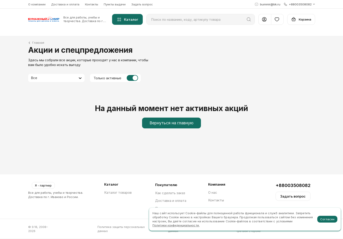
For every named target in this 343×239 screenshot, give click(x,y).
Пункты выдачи (115, 4)
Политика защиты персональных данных (121, 229)
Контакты (91, 4)
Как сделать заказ (170, 193)
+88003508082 (293, 185)
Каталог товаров (118, 192)
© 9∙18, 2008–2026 (38, 229)
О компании (37, 4)
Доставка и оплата (65, 4)
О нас (212, 192)
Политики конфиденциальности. (176, 225)
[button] (299, 4)
